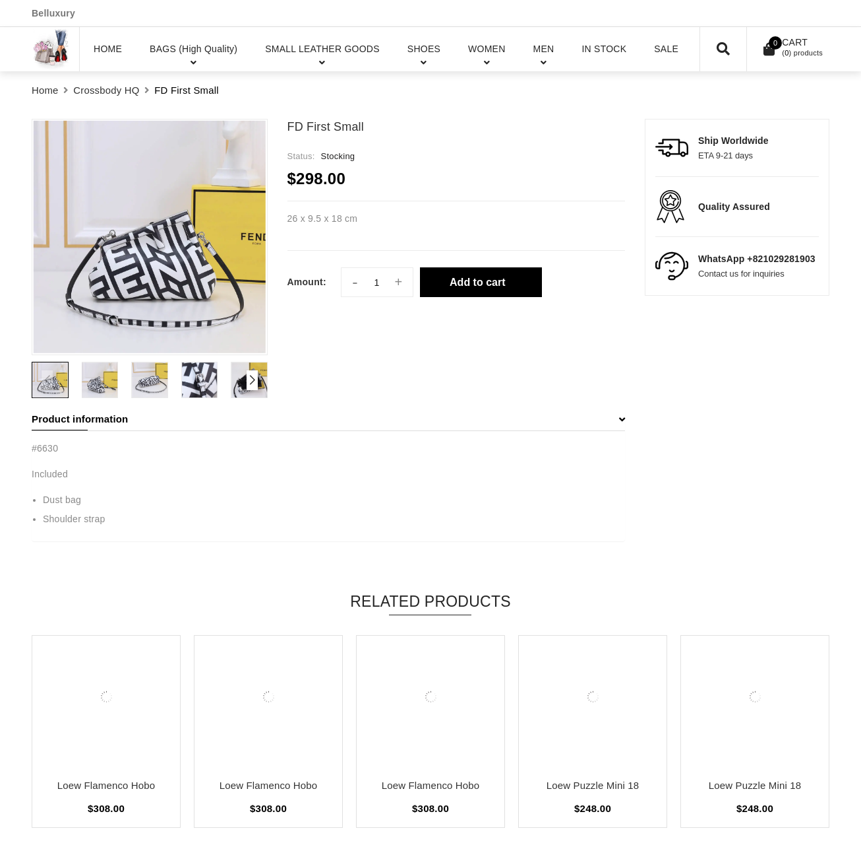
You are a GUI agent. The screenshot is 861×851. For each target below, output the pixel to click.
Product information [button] (328, 419)
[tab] (328, 419)
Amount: (306, 282)
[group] (149, 237)
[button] (252, 380)
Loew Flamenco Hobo (106, 785)
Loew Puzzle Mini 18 (593, 785)
